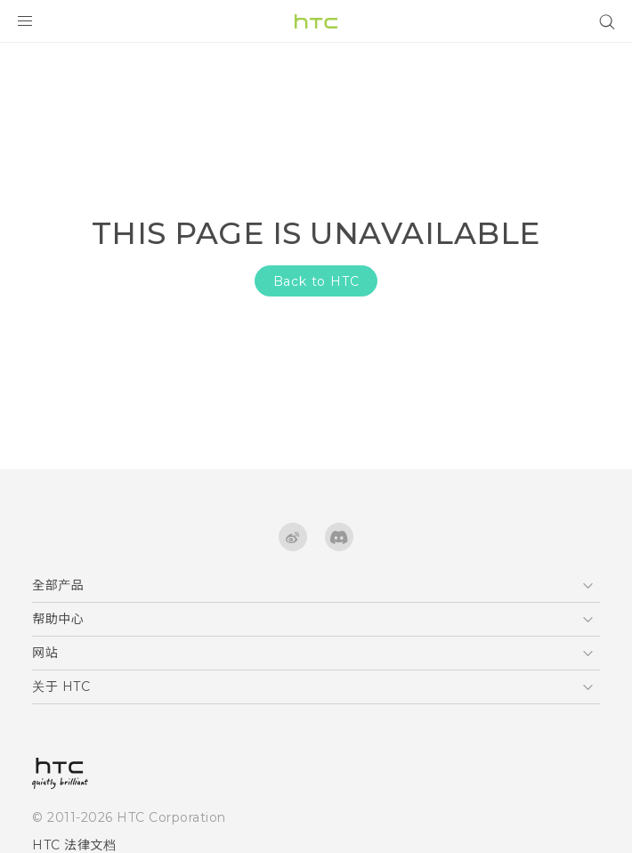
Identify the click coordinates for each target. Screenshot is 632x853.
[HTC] (316, 21)
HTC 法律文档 (74, 845)
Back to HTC (316, 281)
